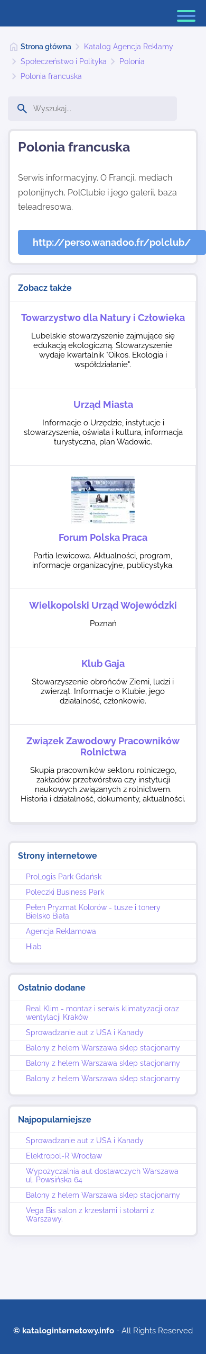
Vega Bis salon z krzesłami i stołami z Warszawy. (90, 1214)
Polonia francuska (51, 76)
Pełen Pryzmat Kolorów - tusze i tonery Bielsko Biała (93, 911)
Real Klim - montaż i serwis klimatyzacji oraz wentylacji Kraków (102, 1012)
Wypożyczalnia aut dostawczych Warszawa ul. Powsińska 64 (102, 1175)
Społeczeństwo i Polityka (64, 61)
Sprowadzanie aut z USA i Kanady (85, 1032)
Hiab (34, 946)
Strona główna (46, 46)
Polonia (132, 61)
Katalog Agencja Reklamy (128, 46)
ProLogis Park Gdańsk (63, 876)
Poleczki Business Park (65, 892)
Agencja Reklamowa (61, 931)
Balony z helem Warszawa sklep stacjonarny (103, 1048)
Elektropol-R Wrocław (64, 1156)
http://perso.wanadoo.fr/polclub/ (112, 242)
